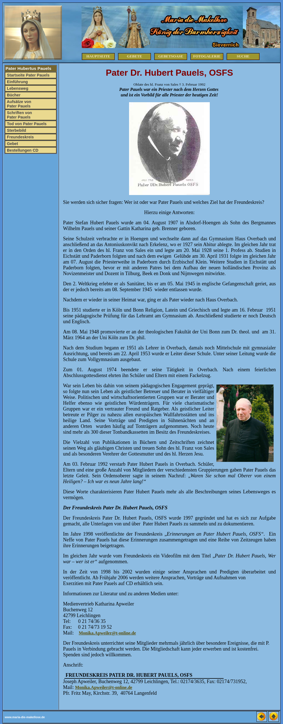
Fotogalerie (207, 56)
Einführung (17, 82)
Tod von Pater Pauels (26, 124)
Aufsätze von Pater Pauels (18, 103)
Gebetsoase (170, 56)
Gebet (12, 143)
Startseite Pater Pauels (27, 75)
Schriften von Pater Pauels (19, 114)
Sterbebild (16, 130)
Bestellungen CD (22, 150)
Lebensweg (17, 88)
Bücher (13, 95)
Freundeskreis (20, 137)
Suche (243, 56)
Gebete (134, 56)
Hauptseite (98, 56)
